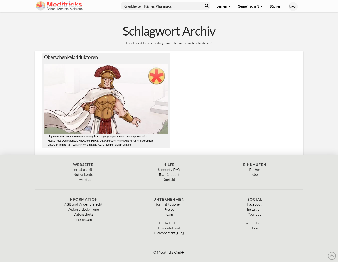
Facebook (254, 204)
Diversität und (169, 228)
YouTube (254, 214)
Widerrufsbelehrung (83, 209)
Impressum (83, 219)
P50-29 (95, 140)
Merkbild (142, 136)
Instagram (255, 209)
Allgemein (53, 136)
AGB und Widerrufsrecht (83, 204)
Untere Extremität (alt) (60, 144)
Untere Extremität (143, 140)
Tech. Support (169, 174)
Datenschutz (83, 214)
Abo (255, 174)
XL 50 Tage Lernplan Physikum (114, 144)
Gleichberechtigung (169, 233)
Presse (169, 209)
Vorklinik (77, 144)
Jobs (254, 228)
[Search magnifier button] (206, 6)
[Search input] (162, 6)
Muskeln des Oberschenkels (63, 140)
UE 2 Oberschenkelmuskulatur (116, 140)
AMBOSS (64, 136)
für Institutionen (169, 204)
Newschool (85, 140)
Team (169, 214)
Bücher (254, 169)
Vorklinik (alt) (90, 144)
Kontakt (169, 179)
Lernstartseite (83, 169)
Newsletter (83, 179)
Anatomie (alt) (88, 136)
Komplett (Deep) (127, 136)
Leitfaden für (169, 223)
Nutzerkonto (83, 174)
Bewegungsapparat (107, 136)
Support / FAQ (169, 169)
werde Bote (255, 223)
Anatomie (75, 136)
